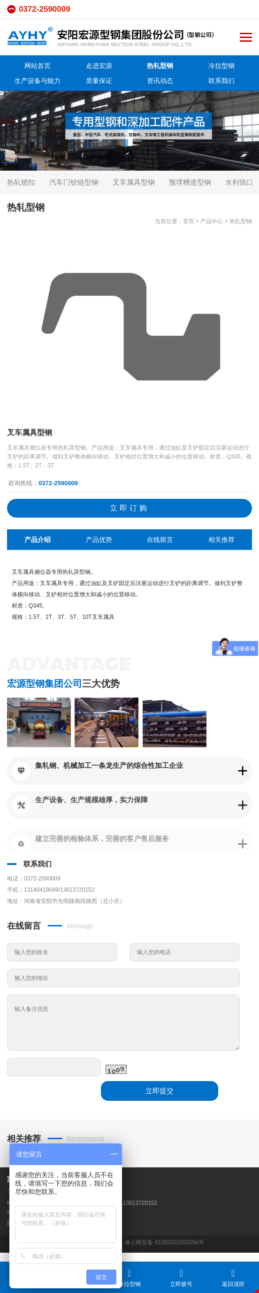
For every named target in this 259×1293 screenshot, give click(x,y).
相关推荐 (221, 539)
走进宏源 (99, 65)
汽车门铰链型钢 (74, 182)
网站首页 (37, 65)
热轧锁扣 (21, 182)
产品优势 (99, 539)
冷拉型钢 (221, 65)
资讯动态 (160, 80)
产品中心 (211, 221)
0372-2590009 (44, 9)
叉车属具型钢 (134, 182)
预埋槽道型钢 (190, 182)
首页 (188, 221)
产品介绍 (37, 539)
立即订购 (129, 508)
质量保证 (99, 80)
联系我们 (221, 80)
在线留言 (160, 539)
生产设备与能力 (38, 80)
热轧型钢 (160, 65)
